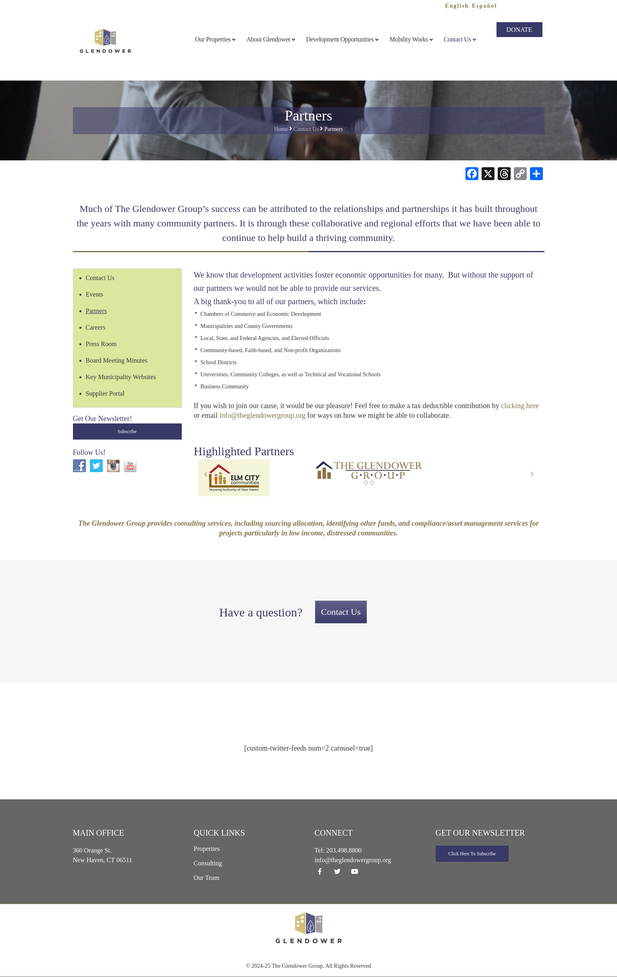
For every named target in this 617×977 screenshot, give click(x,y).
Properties (207, 848)
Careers (96, 327)
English (457, 6)
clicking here (519, 406)
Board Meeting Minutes (116, 360)
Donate (519, 29)
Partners (96, 310)
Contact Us (306, 129)
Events (95, 294)
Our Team (207, 877)
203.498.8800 (343, 850)
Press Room (101, 343)
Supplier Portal (105, 393)
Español (484, 6)
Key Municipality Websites (121, 376)
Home (281, 129)
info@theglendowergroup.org (262, 415)
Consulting (208, 863)
